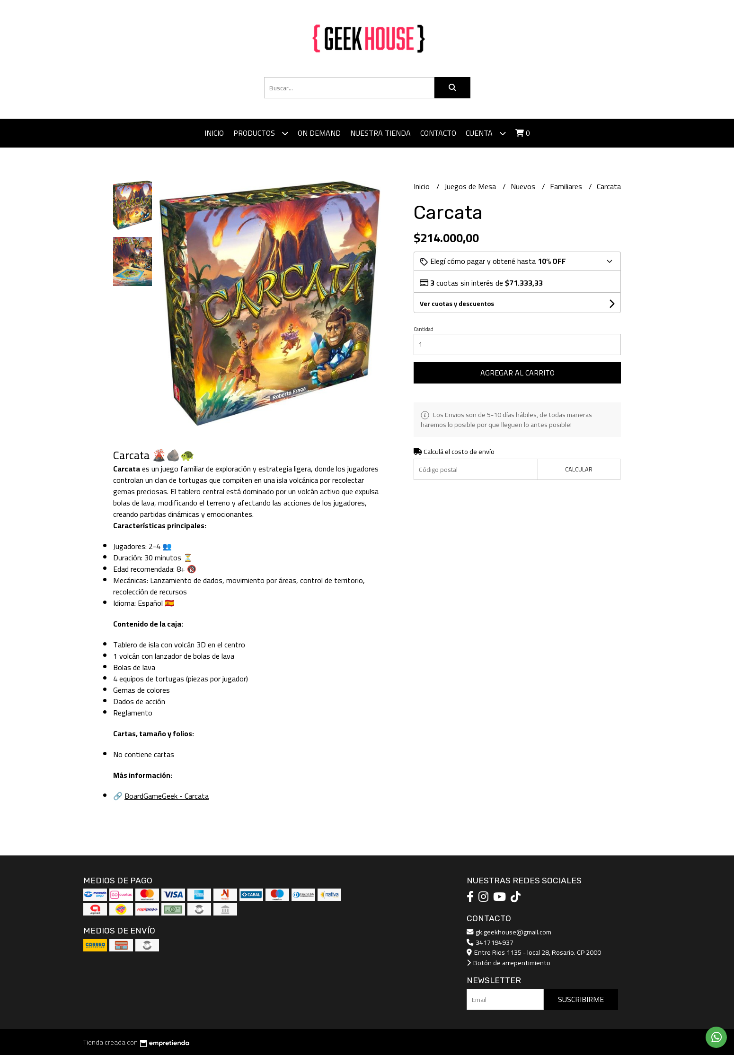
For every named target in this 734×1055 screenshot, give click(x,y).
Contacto (438, 133)
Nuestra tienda (380, 133)
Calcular (579, 469)
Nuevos (524, 186)
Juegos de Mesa (471, 186)
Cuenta (486, 133)
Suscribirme (581, 999)
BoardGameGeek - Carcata (166, 796)
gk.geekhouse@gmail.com (509, 931)
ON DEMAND (319, 133)
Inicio (214, 133)
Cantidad (423, 329)
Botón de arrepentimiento (508, 962)
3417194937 (490, 942)
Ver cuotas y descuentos (457, 303)
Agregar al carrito (517, 373)
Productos (260, 133)
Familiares (567, 186)
